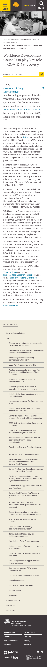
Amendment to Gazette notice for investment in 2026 (22, 380)
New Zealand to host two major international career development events (26, 351)
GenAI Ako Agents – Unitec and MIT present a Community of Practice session (25, 417)
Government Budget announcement (14, 90)
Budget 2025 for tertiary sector (21, 585)
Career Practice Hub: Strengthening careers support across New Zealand (26, 470)
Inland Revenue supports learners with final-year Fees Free (26, 487)
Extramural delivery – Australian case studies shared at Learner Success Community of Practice (23, 461)
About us (6, 39)
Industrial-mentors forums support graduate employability (26, 547)
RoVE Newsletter (11, 305)
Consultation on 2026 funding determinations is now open (20, 528)
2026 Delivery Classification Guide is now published (25, 424)
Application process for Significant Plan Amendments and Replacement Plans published (24, 372)
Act (24, 137)
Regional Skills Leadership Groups (18, 275)
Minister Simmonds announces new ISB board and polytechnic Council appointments (24, 440)
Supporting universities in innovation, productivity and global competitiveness (25, 513)
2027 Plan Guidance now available (22, 365)
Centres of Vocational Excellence (22, 278)
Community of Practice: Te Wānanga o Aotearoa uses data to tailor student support (24, 495)
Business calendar (13, 600)
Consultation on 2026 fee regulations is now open (24, 554)
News (35, 39)
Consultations (11, 595)
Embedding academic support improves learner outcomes (24, 562)
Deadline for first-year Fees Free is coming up (26, 448)
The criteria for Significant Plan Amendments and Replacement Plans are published (25, 505)
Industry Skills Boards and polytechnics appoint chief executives (24, 410)
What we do (10, 605)
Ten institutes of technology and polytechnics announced (21, 535)
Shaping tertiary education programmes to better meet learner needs (25, 344)
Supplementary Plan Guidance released (24, 575)
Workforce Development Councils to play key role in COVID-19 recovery (22, 46)
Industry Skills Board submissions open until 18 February (24, 395)
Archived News (9, 42)
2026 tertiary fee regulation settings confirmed (23, 520)
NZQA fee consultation (18, 580)
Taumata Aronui (10, 272)
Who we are (10, 610)
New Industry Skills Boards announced (24, 541)
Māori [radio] (32, 5)
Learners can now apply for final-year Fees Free (26, 402)
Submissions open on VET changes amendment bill (23, 569)
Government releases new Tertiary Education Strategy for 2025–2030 (22, 431)
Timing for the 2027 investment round (24, 454)
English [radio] (26, 5)
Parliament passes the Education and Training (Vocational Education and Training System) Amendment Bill (25, 478)
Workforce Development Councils (21, 109)
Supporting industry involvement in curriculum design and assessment (23, 388)
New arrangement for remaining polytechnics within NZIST (21, 359)
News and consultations (21, 39)
